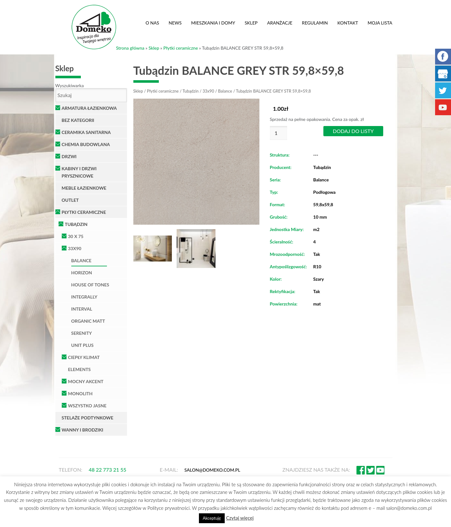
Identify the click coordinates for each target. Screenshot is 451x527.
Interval (81, 309)
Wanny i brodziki (82, 429)
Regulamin (315, 22)
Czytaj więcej (240, 518)
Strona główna (130, 48)
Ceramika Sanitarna (86, 132)
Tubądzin (76, 224)
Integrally (84, 296)
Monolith (80, 393)
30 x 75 (76, 236)
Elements (79, 369)
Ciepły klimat (84, 357)
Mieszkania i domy (213, 22)
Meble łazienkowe (84, 188)
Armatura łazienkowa (89, 108)
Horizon (81, 272)
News (175, 22)
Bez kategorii (78, 120)
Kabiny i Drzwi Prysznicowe (79, 172)
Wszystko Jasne (87, 405)
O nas (152, 22)
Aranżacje (279, 22)
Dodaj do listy (353, 131)
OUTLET (70, 200)
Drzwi (69, 156)
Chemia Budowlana (86, 144)
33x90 (74, 248)
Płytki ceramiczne (180, 48)
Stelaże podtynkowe (88, 417)
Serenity (81, 333)
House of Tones (90, 284)
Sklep (251, 22)
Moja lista (380, 22)
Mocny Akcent (85, 381)
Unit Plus (82, 345)
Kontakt (347, 22)
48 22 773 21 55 (107, 470)
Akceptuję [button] (212, 518)
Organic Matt (88, 321)
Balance (81, 260)
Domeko (94, 27)
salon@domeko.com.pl (212, 470)
